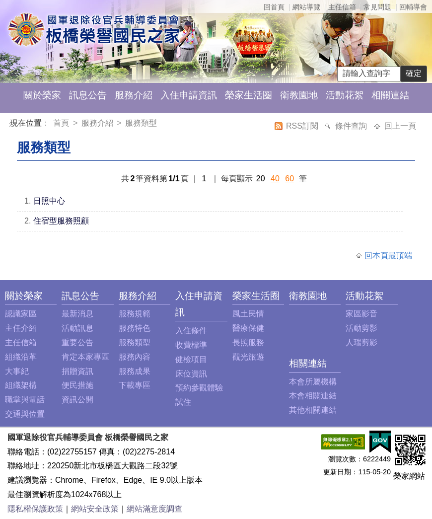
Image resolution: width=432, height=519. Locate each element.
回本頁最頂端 (388, 255)
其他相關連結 (313, 410)
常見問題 (377, 7)
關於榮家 (42, 95)
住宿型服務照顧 (61, 221)
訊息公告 (88, 95)
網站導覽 (306, 7)
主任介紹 (21, 328)
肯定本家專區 (85, 357)
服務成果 (134, 371)
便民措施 (77, 385)
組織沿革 (21, 357)
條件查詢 (352, 126)
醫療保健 (248, 328)
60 (289, 178)
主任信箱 (342, 7)
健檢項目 (191, 359)
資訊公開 (77, 399)
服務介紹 (133, 95)
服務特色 (134, 328)
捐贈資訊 (77, 371)
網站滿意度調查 (154, 509)
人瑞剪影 (361, 342)
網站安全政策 (95, 509)
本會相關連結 (313, 395)
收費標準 (191, 345)
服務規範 (134, 313)
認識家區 (21, 313)
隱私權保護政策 (35, 509)
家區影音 (361, 313)
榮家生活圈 (248, 95)
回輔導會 (413, 7)
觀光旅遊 (248, 357)
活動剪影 (361, 328)
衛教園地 (299, 95)
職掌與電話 (25, 399)
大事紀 (17, 371)
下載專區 (134, 385)
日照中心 (49, 201)
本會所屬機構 (313, 381)
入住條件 (191, 330)
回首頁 (274, 7)
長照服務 (248, 342)
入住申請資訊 (188, 95)
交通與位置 (25, 414)
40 (275, 178)
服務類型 (141, 123)
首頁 (62, 123)
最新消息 (77, 313)
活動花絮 (344, 95)
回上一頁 (400, 126)
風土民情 (248, 313)
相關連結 (390, 95)
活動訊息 (77, 328)
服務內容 (134, 357)
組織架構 (21, 385)
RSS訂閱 (303, 126)
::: (11, 124)
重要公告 (77, 342)
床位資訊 (191, 374)
